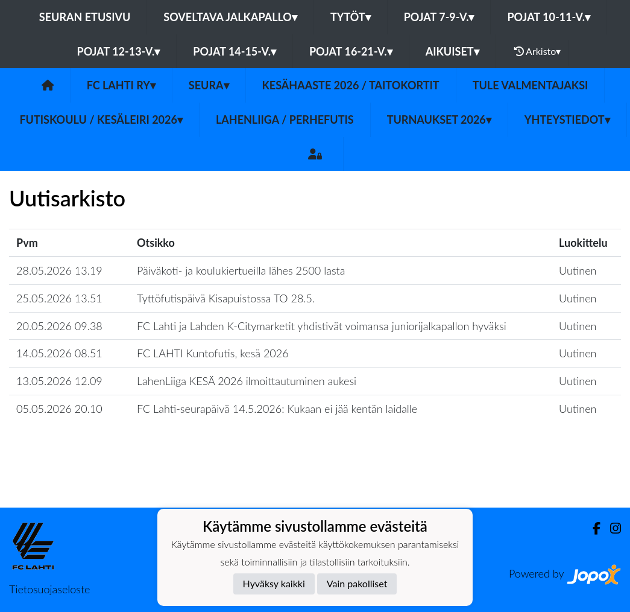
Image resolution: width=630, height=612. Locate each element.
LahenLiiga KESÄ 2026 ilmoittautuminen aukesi (246, 380)
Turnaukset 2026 (439, 119)
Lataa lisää (314, 481)
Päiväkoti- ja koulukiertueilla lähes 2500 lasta (241, 270)
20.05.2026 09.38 (59, 326)
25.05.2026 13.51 (59, 298)
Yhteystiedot (567, 119)
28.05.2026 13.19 (59, 270)
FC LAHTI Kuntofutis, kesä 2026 (213, 353)
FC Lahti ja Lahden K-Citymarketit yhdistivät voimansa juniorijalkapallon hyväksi (321, 326)
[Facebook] (591, 528)
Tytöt (350, 17)
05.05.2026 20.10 (59, 408)
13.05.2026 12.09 (59, 380)
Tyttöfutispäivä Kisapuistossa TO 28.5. (226, 298)
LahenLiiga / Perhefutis (285, 119)
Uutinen (577, 270)
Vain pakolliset (357, 583)
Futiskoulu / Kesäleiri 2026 (101, 119)
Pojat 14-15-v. (234, 51)
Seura (209, 85)
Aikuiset (452, 51)
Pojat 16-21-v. (350, 51)
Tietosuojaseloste (49, 589)
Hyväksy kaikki (274, 583)
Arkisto (537, 51)
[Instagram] (610, 528)
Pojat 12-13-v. (118, 51)
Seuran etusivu (85, 17)
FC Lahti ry (121, 85)
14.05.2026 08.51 (59, 353)
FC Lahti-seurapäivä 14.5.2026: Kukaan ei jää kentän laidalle (277, 408)
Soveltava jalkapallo (230, 17)
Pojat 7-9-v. (439, 17)
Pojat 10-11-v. (548, 17)
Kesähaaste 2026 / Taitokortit (350, 85)
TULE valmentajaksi (530, 85)
